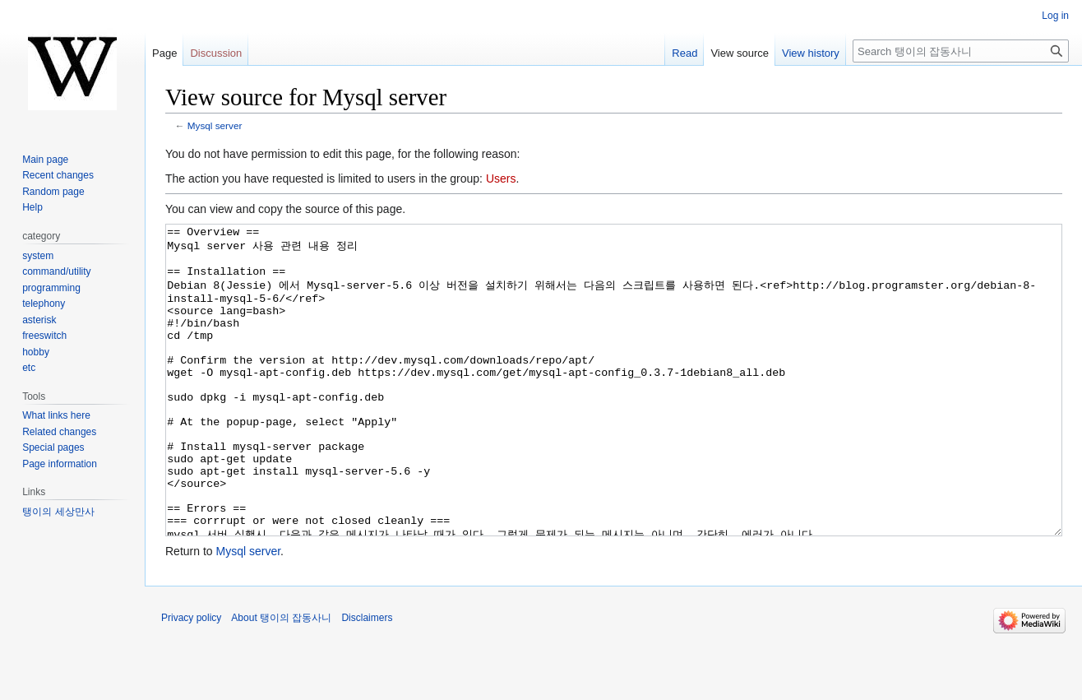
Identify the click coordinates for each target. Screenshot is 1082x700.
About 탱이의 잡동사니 (281, 679)
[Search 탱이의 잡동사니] (961, 51)
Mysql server (215, 125)
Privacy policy (191, 679)
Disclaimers (366, 679)
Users (501, 178)
